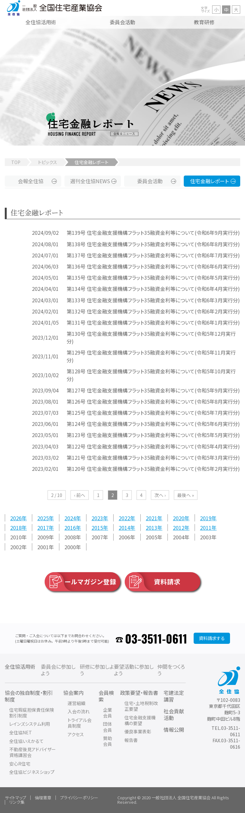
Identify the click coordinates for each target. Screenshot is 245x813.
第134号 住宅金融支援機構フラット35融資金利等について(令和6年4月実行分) (153, 288)
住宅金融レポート (209, 181)
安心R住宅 (19, 763)
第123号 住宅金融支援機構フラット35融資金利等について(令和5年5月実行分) (153, 435)
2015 (97, 527)
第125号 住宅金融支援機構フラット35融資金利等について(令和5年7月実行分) (153, 412)
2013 (151, 527)
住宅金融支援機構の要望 (140, 720)
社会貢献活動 (174, 714)
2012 (178, 527)
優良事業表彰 (137, 731)
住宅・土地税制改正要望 (141, 706)
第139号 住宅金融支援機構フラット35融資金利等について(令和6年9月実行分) (153, 232)
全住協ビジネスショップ (32, 772)
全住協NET (20, 732)
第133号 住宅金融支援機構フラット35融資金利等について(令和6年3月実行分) (153, 300)
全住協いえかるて (26, 741)
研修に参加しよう (97, 670)
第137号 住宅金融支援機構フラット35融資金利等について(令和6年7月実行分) (153, 255)
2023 (97, 517)
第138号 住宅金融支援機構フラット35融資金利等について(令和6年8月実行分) (153, 244)
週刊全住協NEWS (90, 181)
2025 (43, 517)
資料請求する (212, 638)
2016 (70, 527)
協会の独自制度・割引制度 (29, 696)
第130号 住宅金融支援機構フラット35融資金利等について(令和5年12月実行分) (151, 337)
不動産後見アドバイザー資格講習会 (32, 752)
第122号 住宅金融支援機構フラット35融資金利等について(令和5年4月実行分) (153, 446)
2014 (124, 527)
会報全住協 (30, 181)
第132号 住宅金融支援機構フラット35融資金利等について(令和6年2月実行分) (153, 311)
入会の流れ (79, 711)
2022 (124, 517)
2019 (206, 517)
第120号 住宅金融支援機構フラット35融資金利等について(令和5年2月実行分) (153, 468)
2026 (16, 517)
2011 (206, 527)
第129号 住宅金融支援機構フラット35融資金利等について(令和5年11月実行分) (151, 356)
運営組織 (76, 703)
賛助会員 (107, 741)
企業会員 (107, 713)
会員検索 (106, 696)
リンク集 (17, 802)
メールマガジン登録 (80, 581)
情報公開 (174, 729)
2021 (151, 517)
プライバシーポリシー (79, 798)
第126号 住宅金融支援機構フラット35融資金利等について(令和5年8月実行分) (153, 401)
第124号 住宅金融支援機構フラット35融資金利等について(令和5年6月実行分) (153, 424)
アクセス (76, 734)
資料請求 (153, 581)
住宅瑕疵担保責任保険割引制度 (31, 713)
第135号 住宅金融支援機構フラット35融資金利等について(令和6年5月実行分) (153, 277)
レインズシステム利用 (29, 724)
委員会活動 (150, 181)
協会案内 (73, 692)
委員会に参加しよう (58, 670)
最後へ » (185, 495)
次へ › (160, 495)
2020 (178, 517)
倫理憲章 (43, 798)
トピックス (47, 162)
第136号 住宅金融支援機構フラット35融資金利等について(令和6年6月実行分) (153, 266)
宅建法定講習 (174, 696)
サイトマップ (15, 798)
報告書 (131, 740)
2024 (70, 517)
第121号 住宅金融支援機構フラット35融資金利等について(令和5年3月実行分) (153, 457)
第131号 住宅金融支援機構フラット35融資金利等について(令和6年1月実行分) (153, 322)
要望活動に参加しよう (134, 670)
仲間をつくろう (171, 670)
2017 (43, 527)
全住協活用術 (20, 666)
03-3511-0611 (156, 638)
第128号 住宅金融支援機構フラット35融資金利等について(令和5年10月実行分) (151, 375)
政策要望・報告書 (139, 692)
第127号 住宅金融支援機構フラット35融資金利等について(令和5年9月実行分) (153, 390)
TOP (15, 162)
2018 (16, 527)
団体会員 (107, 727)
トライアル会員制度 (80, 723)
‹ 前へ (79, 495)
